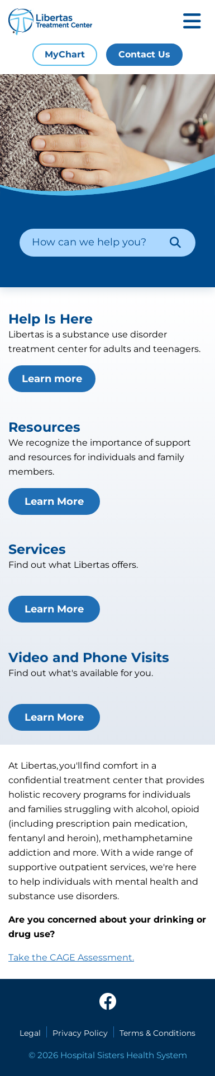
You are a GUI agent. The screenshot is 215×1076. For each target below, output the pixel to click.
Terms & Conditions (157, 1033)
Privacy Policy (80, 1033)
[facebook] (108, 1002)
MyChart (65, 54)
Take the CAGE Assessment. (71, 957)
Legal (30, 1033)
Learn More (54, 501)
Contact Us (144, 54)
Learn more (52, 379)
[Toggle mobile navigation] (192, 22)
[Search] (175, 242)
